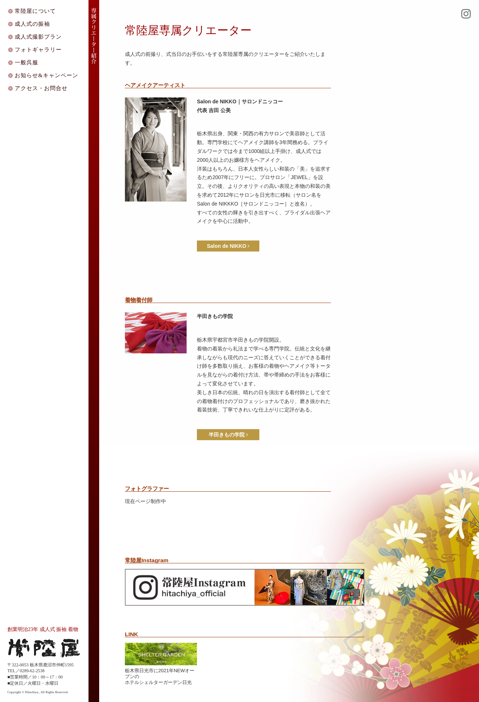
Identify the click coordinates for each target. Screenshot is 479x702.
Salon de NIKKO (228, 246)
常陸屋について (35, 11)
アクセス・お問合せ (41, 88)
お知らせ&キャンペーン (46, 75)
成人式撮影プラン (38, 36)
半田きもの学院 (228, 435)
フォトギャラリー (38, 49)
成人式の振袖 (32, 24)
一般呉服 (26, 62)
